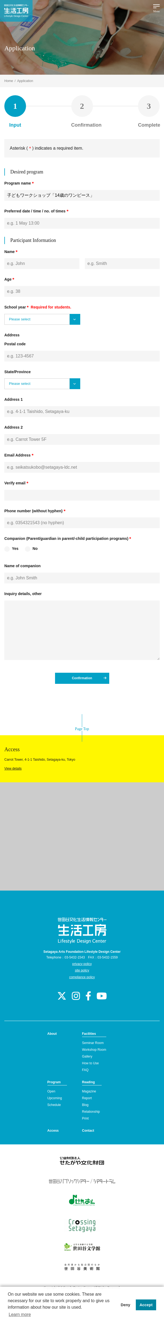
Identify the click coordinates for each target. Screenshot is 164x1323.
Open (51, 1091)
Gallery (87, 1056)
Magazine (89, 1091)
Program (54, 1082)
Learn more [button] (20, 1314)
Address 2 (13, 427)
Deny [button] (125, 1305)
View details (13, 768)
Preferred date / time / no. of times (36, 211)
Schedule (54, 1105)
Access (53, 1130)
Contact (88, 1130)
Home (8, 81)
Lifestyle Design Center (16, 11)
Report (87, 1098)
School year (37, 307)
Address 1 (13, 399)
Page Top (82, 729)
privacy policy (82, 964)
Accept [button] (146, 1305)
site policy (82, 970)
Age (9, 279)
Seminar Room (93, 1043)
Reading (88, 1082)
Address (12, 335)
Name (11, 252)
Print (85, 1118)
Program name (19, 183)
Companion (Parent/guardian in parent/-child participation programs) (68, 538)
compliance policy (82, 977)
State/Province (17, 372)
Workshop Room (94, 1050)
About (52, 1034)
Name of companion (22, 566)
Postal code (15, 344)
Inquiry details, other (23, 594)
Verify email (16, 483)
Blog (85, 1105)
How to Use (90, 1063)
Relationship (91, 1112)
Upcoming (54, 1098)
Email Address (19, 455)
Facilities (89, 1034)
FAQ (85, 1070)
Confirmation (89, 678)
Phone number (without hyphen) (35, 511)
